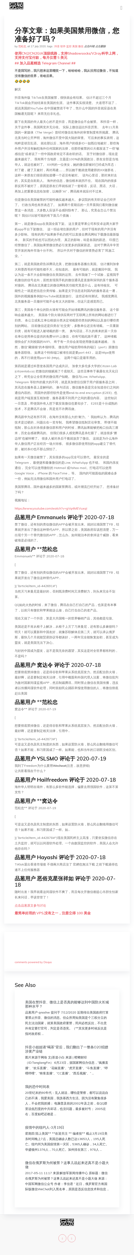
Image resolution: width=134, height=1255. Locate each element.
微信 (80, 46)
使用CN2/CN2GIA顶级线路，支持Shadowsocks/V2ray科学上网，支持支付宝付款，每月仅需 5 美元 (67, 55)
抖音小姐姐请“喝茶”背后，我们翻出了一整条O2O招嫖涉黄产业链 (66, 1049)
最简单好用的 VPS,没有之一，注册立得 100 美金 (53, 913)
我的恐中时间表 (37, 1086)
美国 (74, 46)
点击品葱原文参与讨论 (30, 905)
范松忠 (22, 46)
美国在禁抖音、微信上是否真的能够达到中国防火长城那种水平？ (67, 1004)
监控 (69, 46)
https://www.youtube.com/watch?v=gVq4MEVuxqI (51, 508)
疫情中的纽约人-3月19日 (44, 1127)
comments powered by (33, 962)
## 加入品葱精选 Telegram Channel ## (45, 63)
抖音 (57, 46)
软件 (63, 46)
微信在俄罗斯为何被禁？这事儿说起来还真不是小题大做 (67, 1165)
